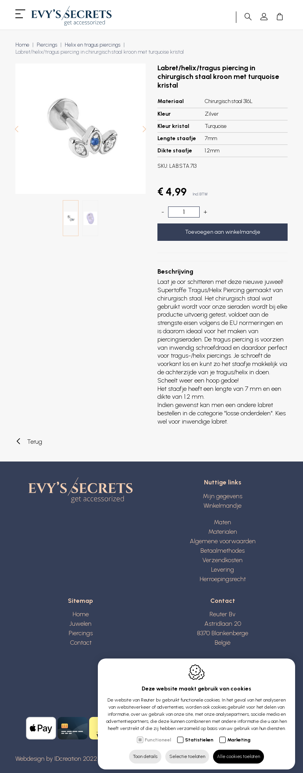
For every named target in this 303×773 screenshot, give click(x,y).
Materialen (222, 531)
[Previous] (16, 130)
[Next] (144, 130)
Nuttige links (222, 482)
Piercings (47, 44)
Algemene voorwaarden (223, 541)
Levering (222, 569)
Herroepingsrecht (223, 579)
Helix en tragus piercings (92, 44)
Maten (222, 522)
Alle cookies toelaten (238, 752)
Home (22, 44)
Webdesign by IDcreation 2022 (56, 758)
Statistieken (199, 735)
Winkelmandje (222, 505)
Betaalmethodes (222, 550)
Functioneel (158, 735)
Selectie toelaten (187, 752)
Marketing (239, 735)
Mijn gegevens (222, 496)
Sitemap (80, 600)
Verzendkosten (222, 560)
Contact (81, 642)
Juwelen (80, 623)
